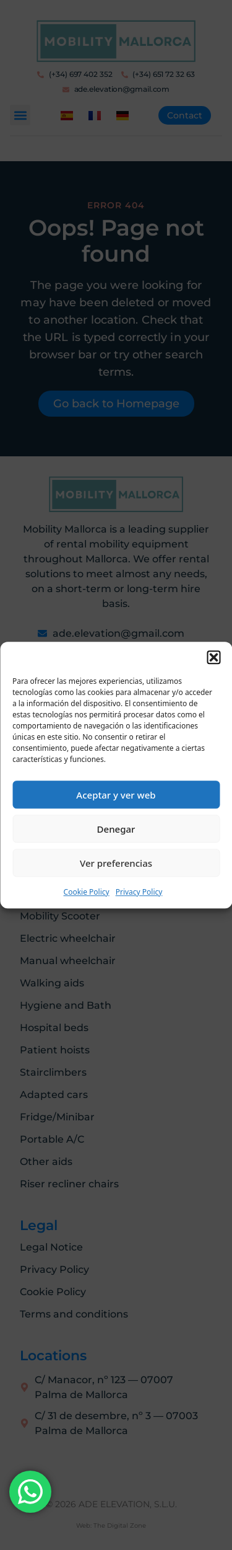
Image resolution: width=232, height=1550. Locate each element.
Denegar (116, 829)
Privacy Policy (139, 892)
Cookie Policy (87, 892)
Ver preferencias (116, 863)
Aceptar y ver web (115, 795)
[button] (213, 657)
